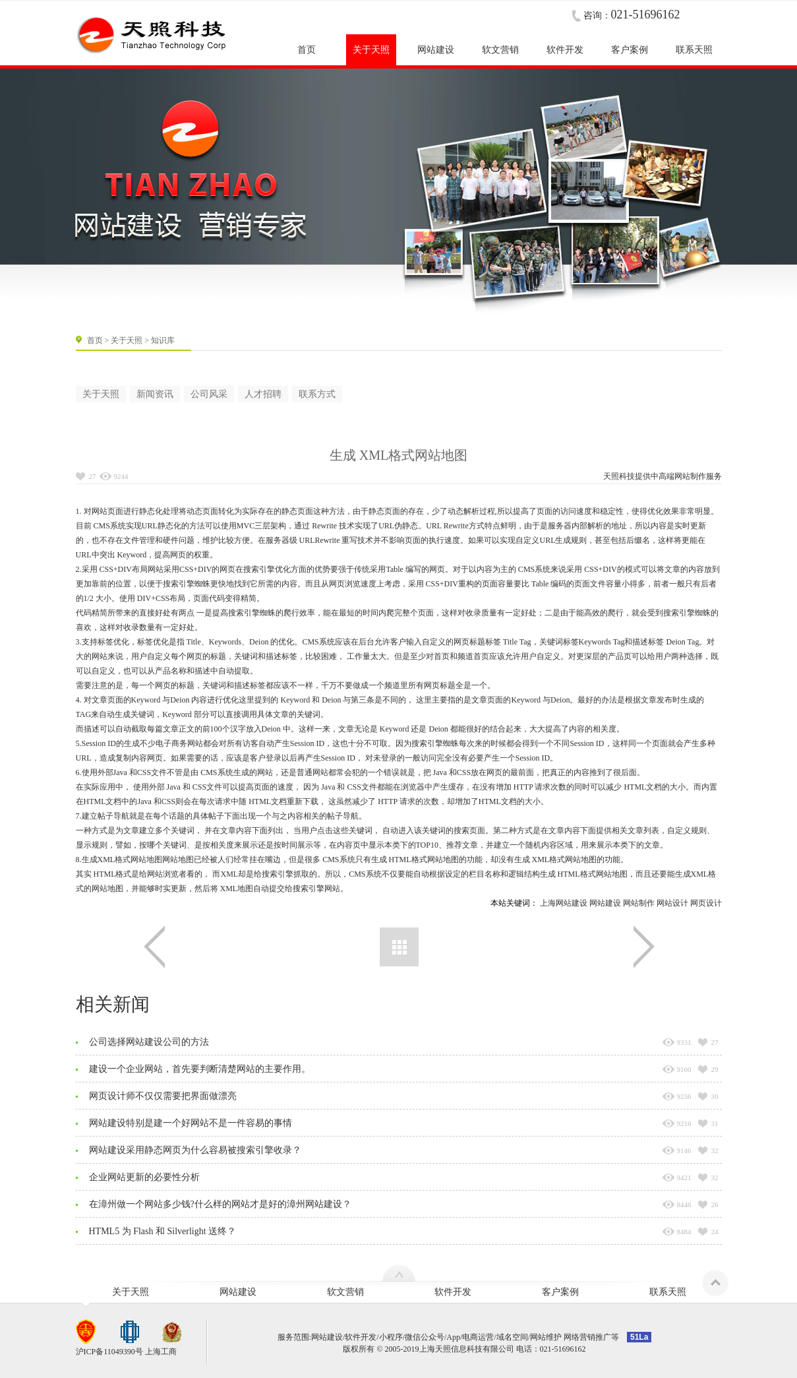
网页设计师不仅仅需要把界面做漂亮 (163, 1096)
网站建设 (605, 903)
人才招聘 (263, 394)
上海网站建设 (563, 903)
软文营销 (345, 1292)
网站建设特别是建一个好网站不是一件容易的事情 (190, 1123)
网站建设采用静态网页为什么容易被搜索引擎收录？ (195, 1150)
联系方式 (317, 394)
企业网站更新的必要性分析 (144, 1177)
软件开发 (452, 1292)
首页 (95, 340)
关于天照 (126, 340)
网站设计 (672, 903)
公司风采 (209, 394)
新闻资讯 (154, 394)
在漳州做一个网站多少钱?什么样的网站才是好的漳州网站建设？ (220, 1204)
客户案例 (560, 1292)
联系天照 (667, 1292)
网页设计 (706, 903)
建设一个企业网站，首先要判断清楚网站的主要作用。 (199, 1069)
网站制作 (690, 476)
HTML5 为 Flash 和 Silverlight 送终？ (163, 1231)
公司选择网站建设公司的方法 (149, 1042)
